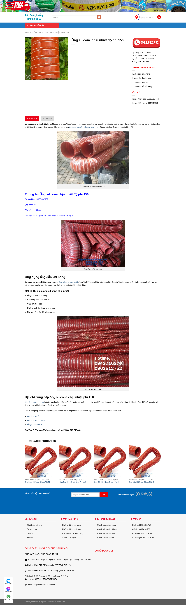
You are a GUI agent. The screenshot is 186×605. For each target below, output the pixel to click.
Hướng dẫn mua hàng (71, 525)
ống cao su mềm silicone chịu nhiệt (84, 127)
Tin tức (30, 533)
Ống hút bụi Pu (33, 416)
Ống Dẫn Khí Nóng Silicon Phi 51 (37, 482)
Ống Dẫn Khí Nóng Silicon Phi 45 (106, 482)
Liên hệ (30, 538)
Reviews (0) (47, 118)
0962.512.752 (8, 597)
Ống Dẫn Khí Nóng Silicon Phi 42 (141, 482)
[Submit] (99, 17)
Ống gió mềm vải (34, 425)
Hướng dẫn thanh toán (71, 529)
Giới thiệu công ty (34, 525)
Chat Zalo (8, 582)
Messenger (8, 589)
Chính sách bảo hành (106, 533)
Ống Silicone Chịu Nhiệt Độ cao (51, 33)
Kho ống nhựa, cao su (34, 402)
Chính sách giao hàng (106, 525)
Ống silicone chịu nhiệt (68, 282)
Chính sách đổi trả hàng (107, 529)
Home (28, 33)
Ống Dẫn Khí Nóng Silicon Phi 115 (72, 482)
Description (32, 118)
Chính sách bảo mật (105, 538)
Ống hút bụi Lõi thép (36, 420)
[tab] (32, 118)
